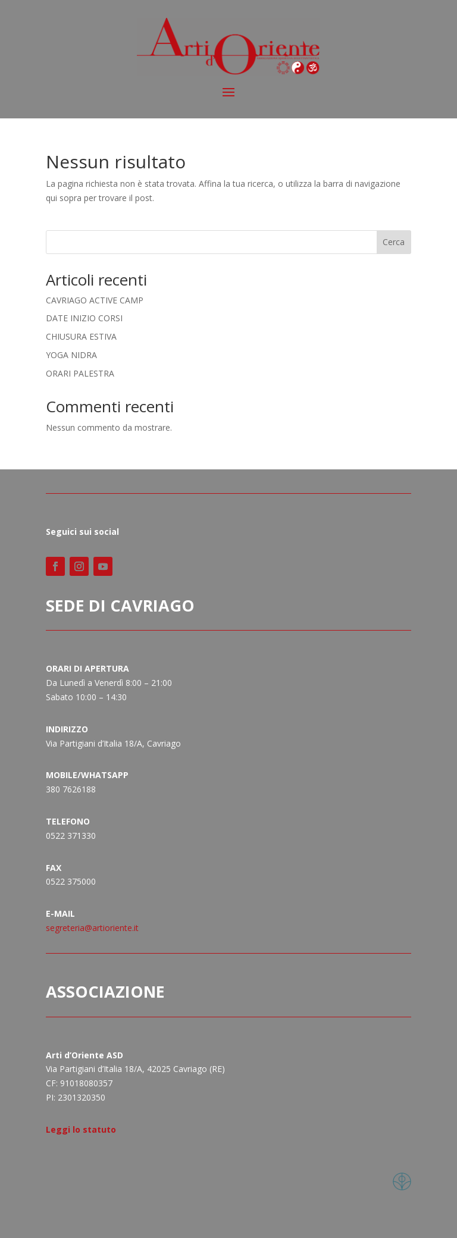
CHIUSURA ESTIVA (81, 336)
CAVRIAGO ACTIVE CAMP (94, 300)
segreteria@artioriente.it (92, 927)
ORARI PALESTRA (80, 373)
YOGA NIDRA (71, 355)
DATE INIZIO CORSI (84, 318)
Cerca (394, 241)
